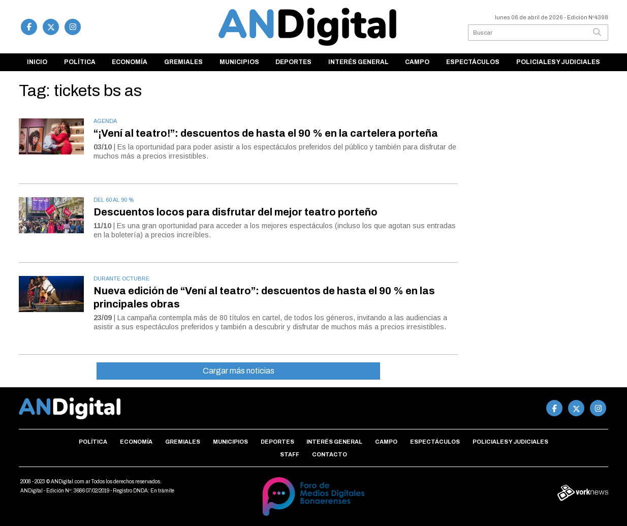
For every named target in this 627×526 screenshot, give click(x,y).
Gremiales (183, 62)
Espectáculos (472, 62)
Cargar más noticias (238, 370)
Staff (289, 454)
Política (80, 62)
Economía (129, 62)
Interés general (358, 62)
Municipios (239, 62)
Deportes (293, 62)
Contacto (329, 454)
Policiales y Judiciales (558, 62)
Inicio (37, 62)
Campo (417, 62)
